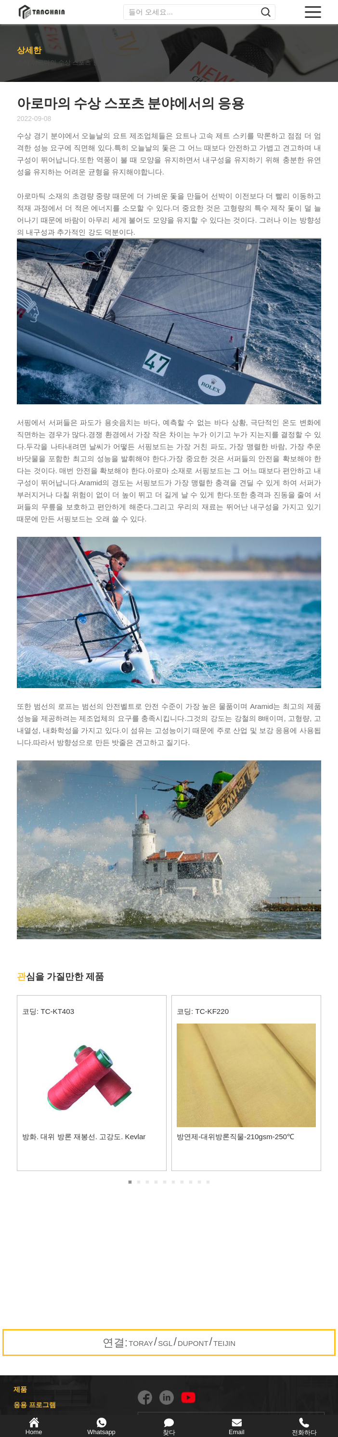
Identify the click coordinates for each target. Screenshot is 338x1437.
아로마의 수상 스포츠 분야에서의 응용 (95, 62)
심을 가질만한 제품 (60, 976)
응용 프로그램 (34, 1405)
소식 (24, 62)
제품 (20, 1389)
